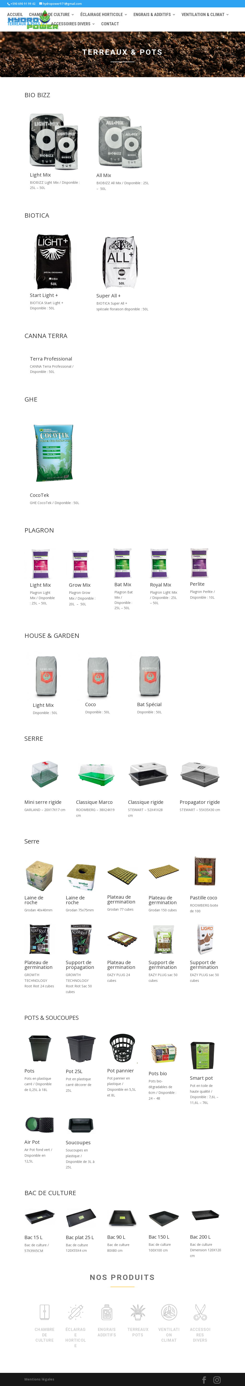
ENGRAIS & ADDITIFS (152, 15)
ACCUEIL (15, 15)
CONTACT (110, 24)
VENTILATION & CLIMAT (203, 15)
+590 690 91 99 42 (23, 4)
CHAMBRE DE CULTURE (49, 15)
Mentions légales (39, 1379)
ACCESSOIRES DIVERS (70, 24)
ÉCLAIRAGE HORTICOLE (101, 15)
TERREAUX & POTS (23, 24)
